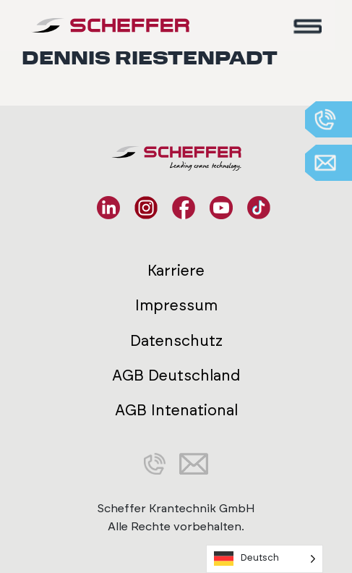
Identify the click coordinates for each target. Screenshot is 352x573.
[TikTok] (259, 207)
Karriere (176, 271)
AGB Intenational (176, 410)
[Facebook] (183, 207)
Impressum (176, 305)
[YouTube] (221, 207)
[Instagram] (146, 207)
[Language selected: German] (264, 559)
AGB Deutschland (176, 375)
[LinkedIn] (108, 207)
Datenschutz (176, 341)
